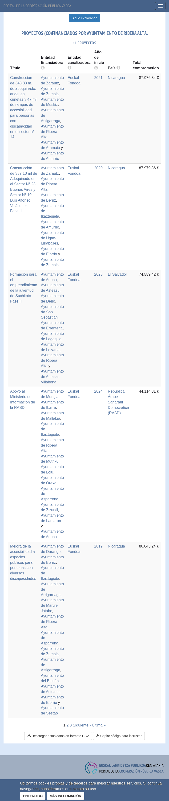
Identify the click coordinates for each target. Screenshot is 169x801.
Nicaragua (116, 78)
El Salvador (117, 274)
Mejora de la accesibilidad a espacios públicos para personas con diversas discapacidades (23, 562)
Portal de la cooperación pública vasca (37, 5)
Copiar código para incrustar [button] (119, 736)
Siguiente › (82, 725)
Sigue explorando (84, 18)
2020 (98, 168)
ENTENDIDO (32, 796)
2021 (98, 78)
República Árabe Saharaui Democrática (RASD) (118, 402)
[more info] (96, 68)
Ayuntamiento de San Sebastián (52, 312)
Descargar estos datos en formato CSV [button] (58, 736)
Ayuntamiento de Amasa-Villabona (52, 376)
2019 (98, 546)
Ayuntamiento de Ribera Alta (52, 131)
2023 (98, 274)
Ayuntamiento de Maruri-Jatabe (52, 605)
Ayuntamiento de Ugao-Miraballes (52, 238)
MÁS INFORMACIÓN (65, 796)
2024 (98, 391)
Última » (99, 725)
